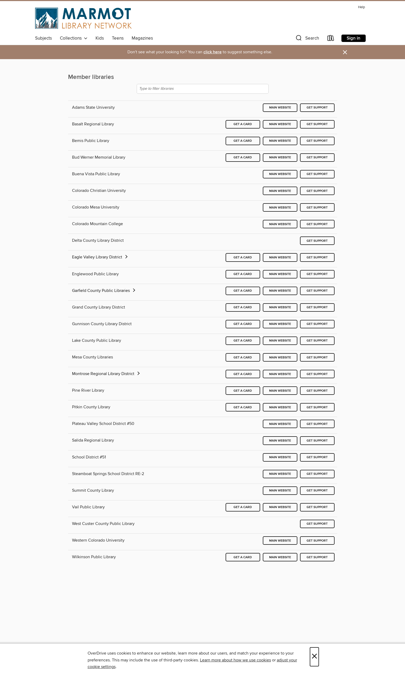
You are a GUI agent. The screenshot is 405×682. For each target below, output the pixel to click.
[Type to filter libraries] (203, 89)
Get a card (243, 124)
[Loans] (331, 39)
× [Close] (314, 657)
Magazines (142, 38)
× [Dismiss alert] (345, 52)
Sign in (353, 38)
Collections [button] (74, 38)
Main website (280, 108)
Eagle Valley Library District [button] (100, 257)
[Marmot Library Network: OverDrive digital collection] (83, 18)
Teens (118, 38)
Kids (100, 38)
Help (361, 7)
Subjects (43, 38)
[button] (307, 39)
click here (212, 52)
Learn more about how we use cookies (235, 660)
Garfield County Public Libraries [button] (104, 290)
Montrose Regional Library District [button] (106, 373)
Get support (317, 108)
